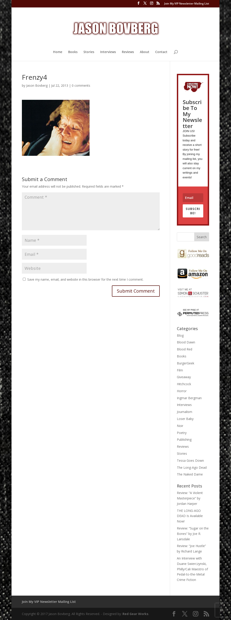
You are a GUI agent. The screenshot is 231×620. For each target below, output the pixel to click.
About (144, 52)
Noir (180, 426)
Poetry (182, 433)
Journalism (184, 412)
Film (180, 370)
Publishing (184, 439)
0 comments (81, 85)
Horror (182, 391)
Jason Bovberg (37, 85)
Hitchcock (184, 384)
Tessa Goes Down (190, 460)
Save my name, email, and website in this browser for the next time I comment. (85, 279)
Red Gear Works (135, 614)
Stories (88, 52)
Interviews (108, 52)
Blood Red (184, 349)
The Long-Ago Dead (192, 467)
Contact (161, 52)
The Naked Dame (190, 474)
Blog (180, 335)
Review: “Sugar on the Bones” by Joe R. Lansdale (193, 533)
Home (57, 52)
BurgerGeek (185, 363)
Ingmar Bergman (189, 398)
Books (73, 52)
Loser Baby (185, 419)
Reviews (128, 52)
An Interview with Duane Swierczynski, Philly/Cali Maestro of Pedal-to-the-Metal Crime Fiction (192, 569)
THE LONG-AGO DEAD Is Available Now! (190, 516)
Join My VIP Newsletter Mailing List (186, 3)
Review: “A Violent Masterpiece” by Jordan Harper (190, 498)
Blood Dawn (186, 342)
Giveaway (184, 377)
